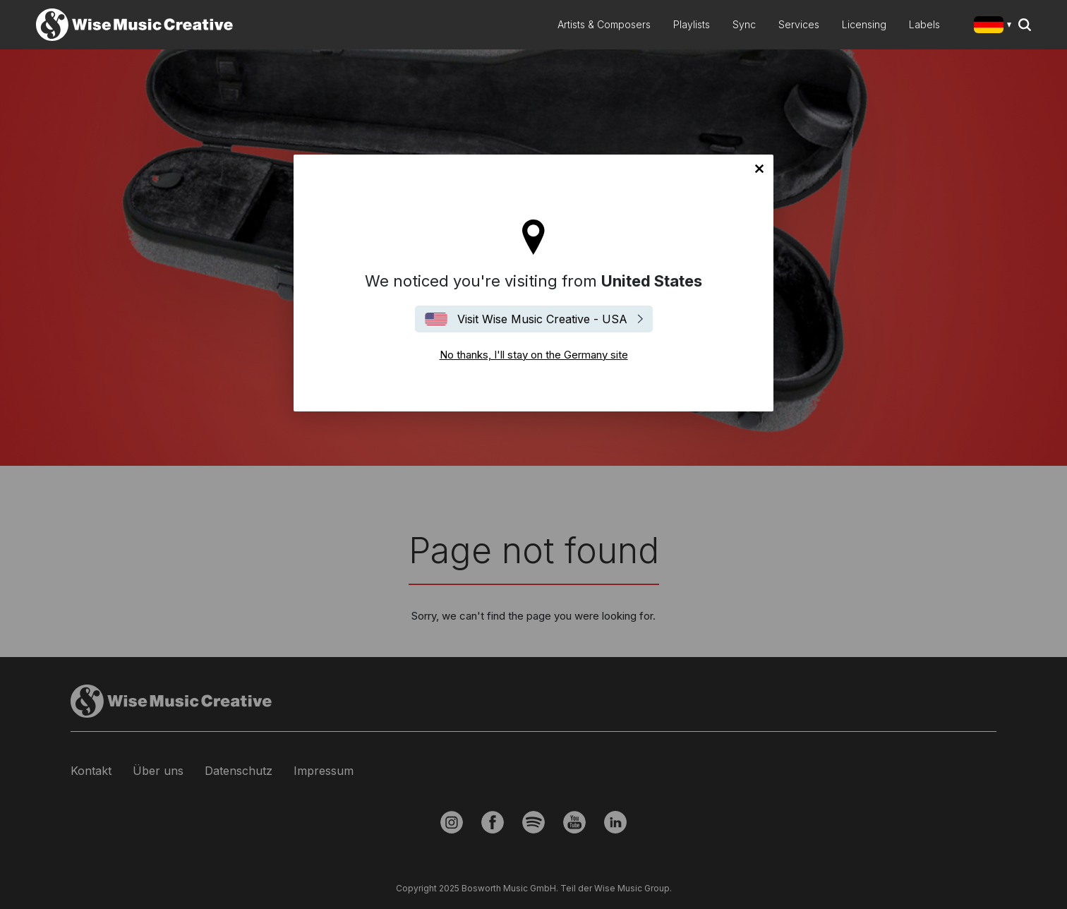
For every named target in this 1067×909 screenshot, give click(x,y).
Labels (924, 24)
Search (1024, 24)
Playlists (691, 24)
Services (798, 24)
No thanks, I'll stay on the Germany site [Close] (759, 168)
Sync (744, 24)
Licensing (864, 24)
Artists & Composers (604, 24)
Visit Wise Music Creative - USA (542, 319)
